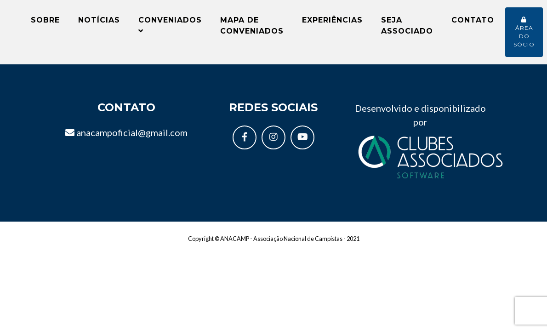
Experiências (332, 23)
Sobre (45, 23)
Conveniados (170, 28)
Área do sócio (524, 36)
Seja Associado (407, 29)
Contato (472, 23)
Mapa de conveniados (252, 29)
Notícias (99, 23)
